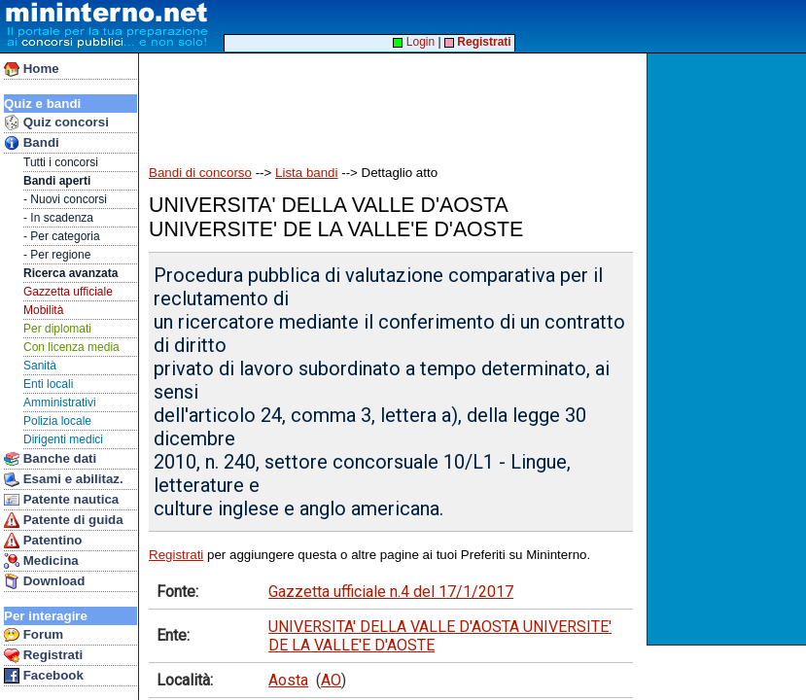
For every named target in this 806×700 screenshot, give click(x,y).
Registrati (43, 655)
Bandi (31, 143)
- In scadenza (58, 218)
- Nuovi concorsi (65, 199)
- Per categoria (61, 236)
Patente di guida (63, 520)
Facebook (44, 675)
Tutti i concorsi (60, 162)
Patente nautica (61, 500)
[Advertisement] (728, 349)
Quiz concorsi (56, 122)
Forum (33, 635)
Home (31, 69)
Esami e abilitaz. (63, 479)
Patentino (43, 540)
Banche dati (50, 459)
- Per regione (56, 255)
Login (414, 42)
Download (44, 581)
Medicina (41, 561)
